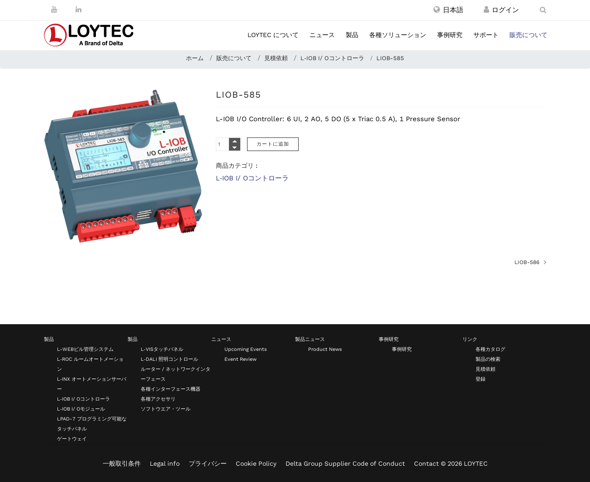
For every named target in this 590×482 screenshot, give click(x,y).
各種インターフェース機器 (170, 389)
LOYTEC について (273, 34)
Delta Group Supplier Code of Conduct (345, 463)
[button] (448, 10)
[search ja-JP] (543, 10)
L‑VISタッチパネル (162, 349)
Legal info (165, 463)
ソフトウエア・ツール (165, 409)
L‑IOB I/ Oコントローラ (252, 178)
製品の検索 (488, 359)
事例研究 (449, 34)
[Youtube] (54, 9)
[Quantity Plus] (234, 141)
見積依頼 (485, 369)
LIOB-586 (526, 262)
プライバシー (208, 463)
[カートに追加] (273, 144)
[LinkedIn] (78, 9)
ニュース (322, 34)
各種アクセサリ (158, 399)
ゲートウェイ (72, 439)
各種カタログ (490, 349)
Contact (426, 463)
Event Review (240, 359)
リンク (469, 339)
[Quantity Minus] (234, 147)
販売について (528, 34)
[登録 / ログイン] (486, 10)
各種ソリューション (397, 34)
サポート (486, 34)
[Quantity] (228, 144)
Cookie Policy (256, 463)
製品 (352, 34)
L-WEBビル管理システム (85, 349)
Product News (325, 349)
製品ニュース (310, 339)
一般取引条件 (122, 463)
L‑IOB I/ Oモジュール (81, 409)
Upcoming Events (245, 349)
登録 (480, 379)
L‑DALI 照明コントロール (169, 359)
